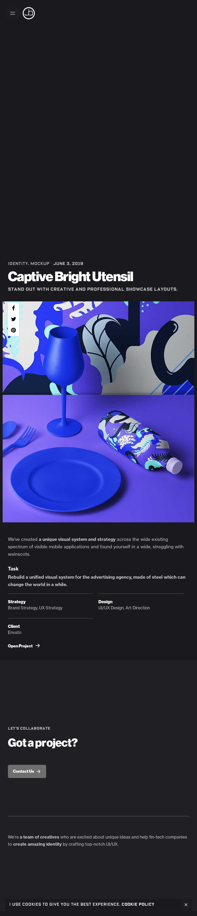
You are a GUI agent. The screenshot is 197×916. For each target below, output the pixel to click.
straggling (163, 546)
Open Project (24, 646)
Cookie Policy (138, 904)
